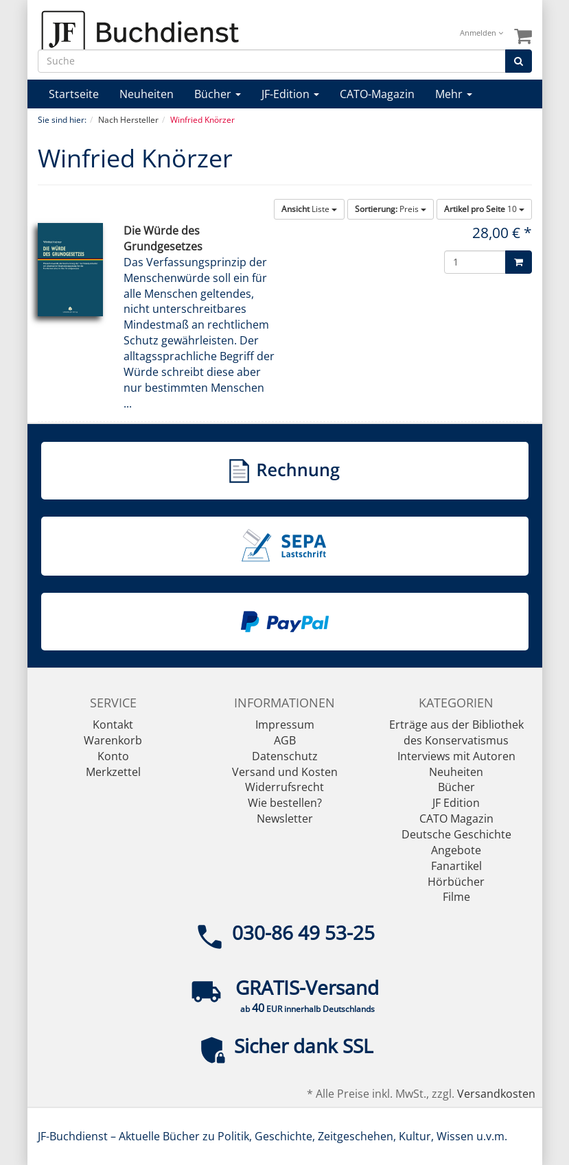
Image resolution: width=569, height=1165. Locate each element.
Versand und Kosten (285, 771)
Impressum (284, 724)
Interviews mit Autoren (456, 756)
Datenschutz (285, 756)
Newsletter (285, 818)
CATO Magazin (456, 818)
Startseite (74, 94)
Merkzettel (113, 771)
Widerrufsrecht (284, 787)
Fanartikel (456, 865)
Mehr (453, 94)
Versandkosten (496, 1093)
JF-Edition (290, 94)
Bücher (217, 94)
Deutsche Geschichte (456, 834)
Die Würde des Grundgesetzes (163, 238)
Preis (390, 209)
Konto (113, 756)
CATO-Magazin (377, 94)
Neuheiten (146, 94)
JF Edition (456, 802)
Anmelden (481, 32)
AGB (285, 740)
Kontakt (113, 724)
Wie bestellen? (285, 802)
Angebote (456, 850)
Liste (309, 209)
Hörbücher (456, 881)
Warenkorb (113, 740)
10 (484, 209)
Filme (456, 896)
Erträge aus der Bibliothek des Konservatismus (456, 732)
